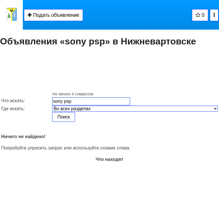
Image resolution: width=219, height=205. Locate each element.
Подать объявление (53, 15)
